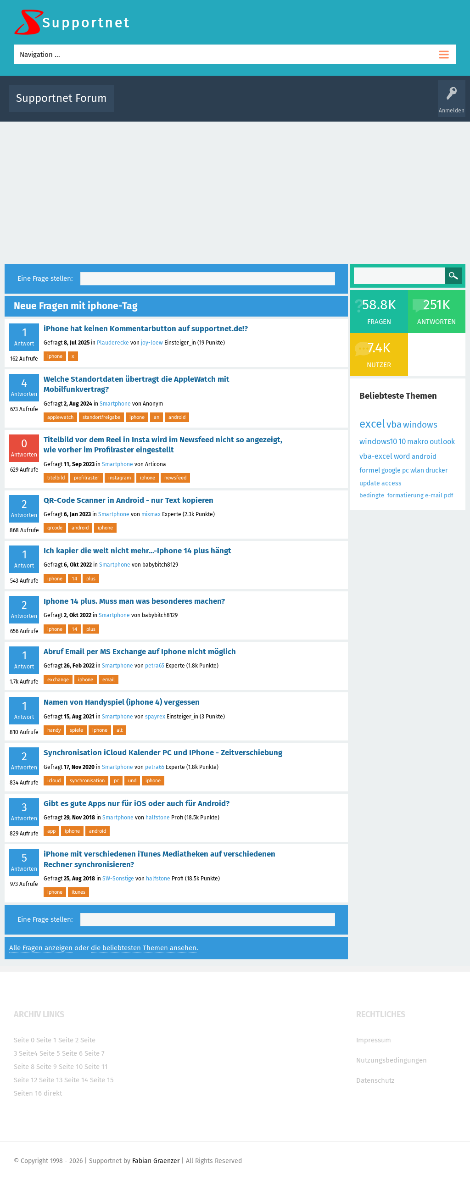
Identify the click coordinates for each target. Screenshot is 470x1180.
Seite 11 (96, 1067)
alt (120, 730)
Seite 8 (24, 1067)
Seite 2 (68, 1040)
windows (420, 424)
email (108, 679)
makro (417, 441)
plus (90, 578)
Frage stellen (389, 104)
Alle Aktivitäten (139, 104)
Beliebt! (213, 104)
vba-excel (375, 456)
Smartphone (115, 404)
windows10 (378, 441)
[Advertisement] (235, 190)
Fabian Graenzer (155, 1161)
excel (372, 423)
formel (369, 470)
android (176, 417)
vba (394, 424)
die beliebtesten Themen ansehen (143, 948)
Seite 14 (76, 1080)
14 (74, 578)
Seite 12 (25, 1080)
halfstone (157, 817)
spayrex (155, 716)
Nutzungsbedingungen (391, 1060)
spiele (76, 730)
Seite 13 (50, 1080)
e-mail (433, 495)
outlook (442, 441)
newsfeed (175, 477)
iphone (54, 356)
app (51, 831)
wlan (417, 470)
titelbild (56, 477)
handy (54, 730)
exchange (58, 679)
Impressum (373, 1040)
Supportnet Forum (61, 98)
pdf (448, 495)
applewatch (60, 417)
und (132, 780)
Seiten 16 (28, 1093)
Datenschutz (375, 1080)
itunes (78, 892)
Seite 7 (94, 1053)
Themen (289, 104)
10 (402, 441)
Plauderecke (113, 343)
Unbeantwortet (251, 104)
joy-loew (152, 343)
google (391, 470)
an (156, 417)
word (402, 456)
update (369, 483)
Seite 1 (46, 1040)
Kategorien (321, 104)
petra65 (154, 665)
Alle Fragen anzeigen (41, 948)
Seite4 (28, 1053)
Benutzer (354, 104)
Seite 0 (24, 1040)
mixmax (151, 514)
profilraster (86, 477)
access (391, 483)
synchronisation (87, 780)
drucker (436, 470)
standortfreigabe (101, 417)
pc (116, 780)
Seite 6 (72, 1053)
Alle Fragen (181, 104)
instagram (119, 477)
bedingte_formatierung (391, 495)
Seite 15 (102, 1080)
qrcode (54, 527)
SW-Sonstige (118, 878)
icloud (54, 780)
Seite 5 (49, 1053)
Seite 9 (46, 1067)
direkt (53, 1093)
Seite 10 (71, 1067)
